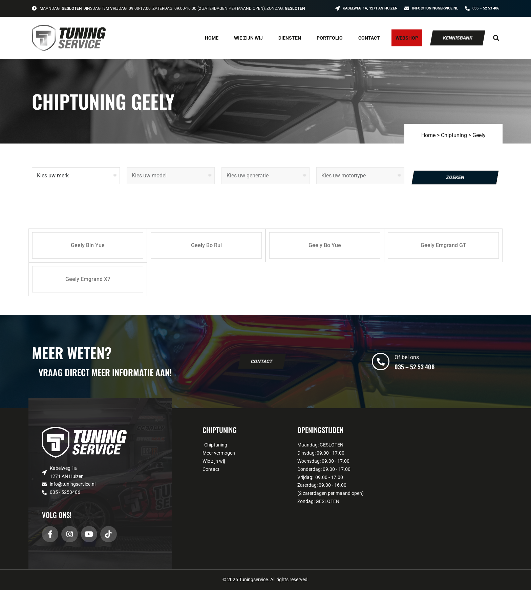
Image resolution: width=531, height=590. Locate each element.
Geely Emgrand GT (443, 245)
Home (211, 38)
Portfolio (330, 38)
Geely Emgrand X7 (87, 279)
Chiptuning (454, 135)
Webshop (407, 38)
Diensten (289, 38)
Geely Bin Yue (88, 245)
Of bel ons (407, 357)
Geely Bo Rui (206, 245)
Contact (369, 38)
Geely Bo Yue (325, 245)
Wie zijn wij (248, 38)
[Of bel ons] (380, 361)
